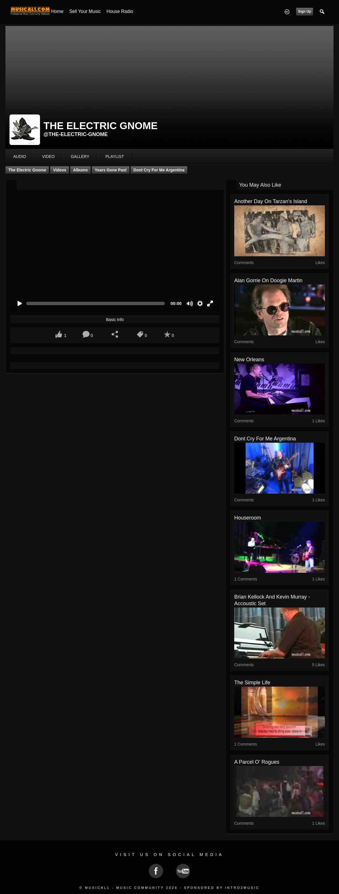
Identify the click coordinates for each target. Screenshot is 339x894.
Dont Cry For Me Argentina (159, 170)
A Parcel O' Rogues (256, 762)
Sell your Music (85, 11)
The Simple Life (252, 682)
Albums (80, 170)
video (48, 156)
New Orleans (249, 359)
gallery (80, 156)
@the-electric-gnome (75, 134)
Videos (59, 170)
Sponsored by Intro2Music (222, 887)
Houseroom (247, 518)
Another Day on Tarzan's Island (270, 201)
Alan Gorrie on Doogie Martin (268, 280)
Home (57, 11)
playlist (114, 156)
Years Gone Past (111, 170)
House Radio (119, 11)
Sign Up (304, 11)
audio (19, 156)
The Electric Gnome (27, 170)
